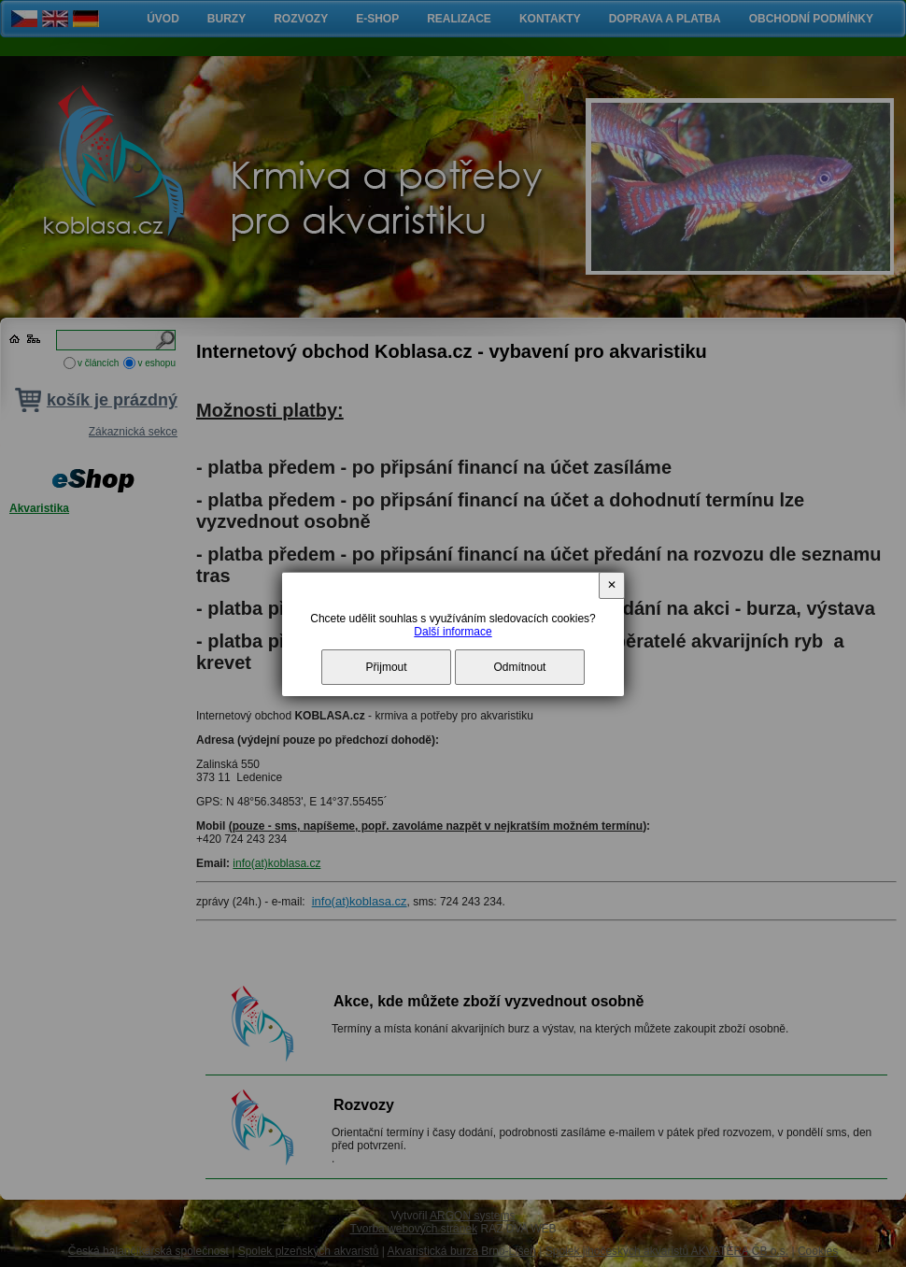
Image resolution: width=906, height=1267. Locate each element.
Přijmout (386, 667)
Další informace (452, 631)
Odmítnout (519, 667)
